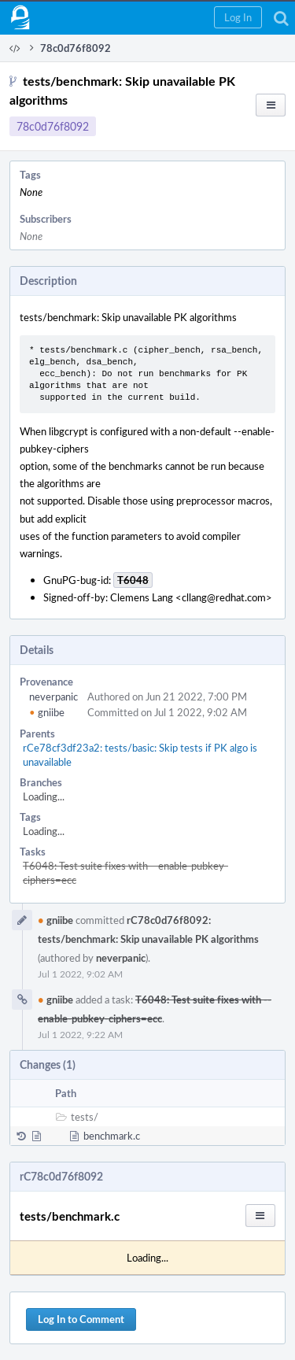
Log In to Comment (81, 1319)
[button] (238, 17)
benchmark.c (111, 1136)
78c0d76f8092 (53, 126)
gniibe (47, 712)
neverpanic (53, 696)
